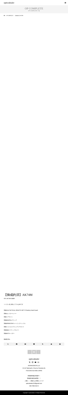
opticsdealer (9, 3)
